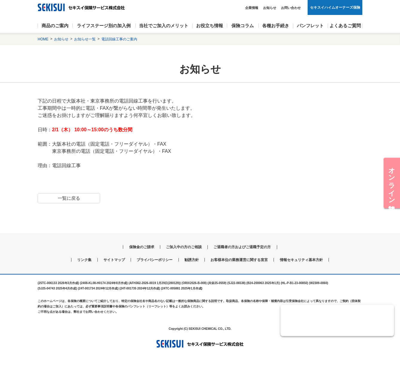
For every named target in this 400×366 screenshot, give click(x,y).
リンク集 (76, 260)
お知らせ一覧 (85, 39)
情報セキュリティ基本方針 (308, 260)
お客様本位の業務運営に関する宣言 (242, 260)
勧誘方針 (191, 260)
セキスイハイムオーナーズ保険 (335, 7)
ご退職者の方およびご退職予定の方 (245, 247)
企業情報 (251, 8)
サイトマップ (108, 260)
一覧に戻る (69, 198)
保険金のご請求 (137, 247)
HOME (43, 39)
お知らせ (269, 8)
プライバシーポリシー (151, 260)
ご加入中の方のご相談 (182, 247)
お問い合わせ (291, 8)
